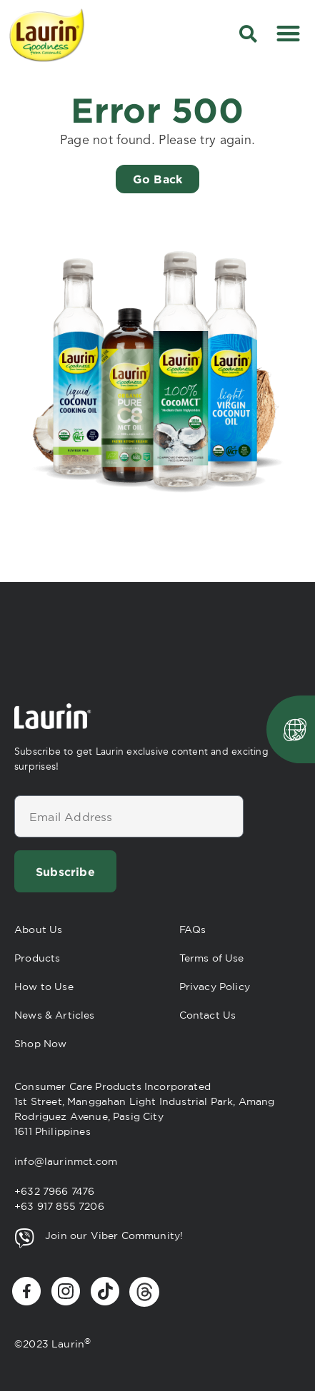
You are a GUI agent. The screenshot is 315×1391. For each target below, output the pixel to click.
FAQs (192, 929)
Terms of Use (211, 958)
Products (37, 958)
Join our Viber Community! (114, 1235)
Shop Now (40, 1043)
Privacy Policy (214, 986)
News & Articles (54, 1015)
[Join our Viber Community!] (24, 1238)
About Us (38, 929)
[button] (248, 34)
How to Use (44, 986)
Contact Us (207, 1015)
